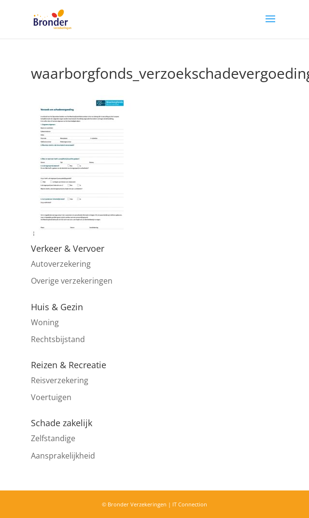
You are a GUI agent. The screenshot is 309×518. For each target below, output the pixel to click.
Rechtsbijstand (58, 339)
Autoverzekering (61, 264)
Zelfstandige (53, 438)
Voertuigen (51, 397)
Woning (45, 322)
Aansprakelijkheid (63, 455)
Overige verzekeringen (71, 280)
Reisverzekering (59, 380)
